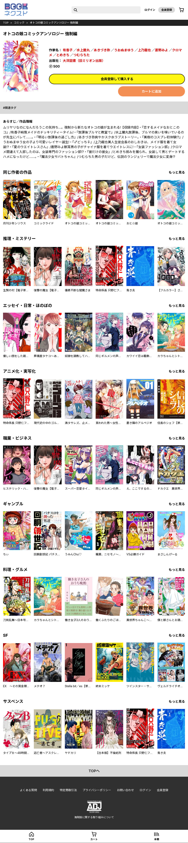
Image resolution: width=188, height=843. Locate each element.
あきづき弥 (102, 50)
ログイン (150, 9)
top (6, 22)
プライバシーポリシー (97, 790)
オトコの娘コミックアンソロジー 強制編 (54, 22)
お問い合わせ (125, 790)
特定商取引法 (68, 790)
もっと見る (177, 172)
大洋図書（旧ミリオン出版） (84, 61)
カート (94, 839)
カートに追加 (151, 91)
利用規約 (48, 790)
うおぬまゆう (124, 50)
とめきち (62, 55)
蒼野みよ (161, 50)
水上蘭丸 (83, 50)
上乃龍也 (144, 50)
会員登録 (166, 9)
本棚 (156, 839)
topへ (94, 771)
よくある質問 (28, 790)
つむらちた (81, 55)
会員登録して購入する (117, 79)
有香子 (68, 50)
